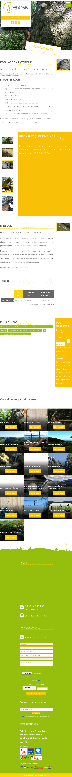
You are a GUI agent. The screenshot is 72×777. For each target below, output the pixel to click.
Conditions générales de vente (33, 738)
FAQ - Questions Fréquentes (32, 731)
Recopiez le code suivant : (36, 684)
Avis (24, 742)
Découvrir (11, 427)
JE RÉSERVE (63, 342)
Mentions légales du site (31, 734)
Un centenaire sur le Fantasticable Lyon (16, 327)
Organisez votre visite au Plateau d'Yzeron (25, 330)
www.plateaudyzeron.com (33, 775)
